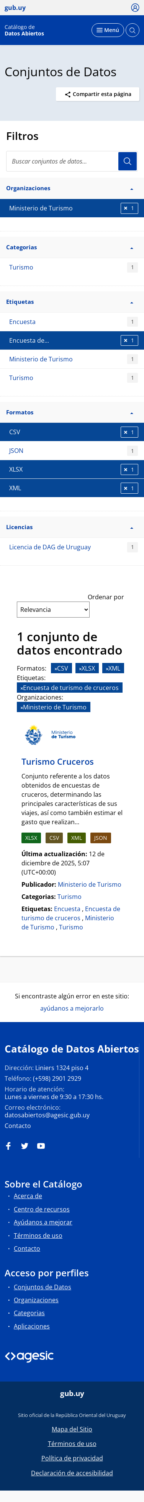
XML (76, 837)
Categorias (29, 1313)
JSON (73, 451)
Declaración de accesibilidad (72, 1473)
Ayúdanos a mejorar (43, 1222)
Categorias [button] (69, 247)
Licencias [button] (69, 527)
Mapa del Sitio (72, 1429)
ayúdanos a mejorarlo (72, 1008)
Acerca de (28, 1196)
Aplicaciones (32, 1326)
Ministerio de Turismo (73, 359)
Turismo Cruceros (57, 761)
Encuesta (73, 322)
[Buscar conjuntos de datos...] (72, 161)
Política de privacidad (72, 1458)
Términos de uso (38, 1235)
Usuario (127, 161)
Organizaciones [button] (69, 188)
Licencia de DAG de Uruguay (73, 547)
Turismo (73, 267)
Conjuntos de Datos (42, 1287)
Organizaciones (36, 1300)
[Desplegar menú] (108, 30)
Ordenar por (106, 597)
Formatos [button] (69, 412)
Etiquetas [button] (69, 301)
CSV (54, 837)
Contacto (18, 1126)
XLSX (31, 837)
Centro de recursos (42, 1209)
